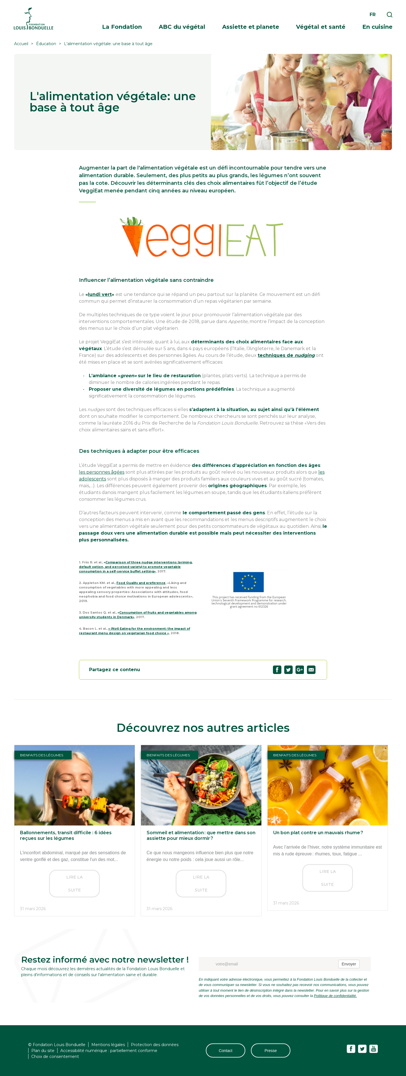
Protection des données (154, 1044)
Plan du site (42, 1050)
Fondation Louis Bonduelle (34, 18)
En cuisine (377, 26)
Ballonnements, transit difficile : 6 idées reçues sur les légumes (66, 835)
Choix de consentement (55, 1056)
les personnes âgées (101, 472)
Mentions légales (108, 1044)
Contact (225, 1050)
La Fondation (122, 26)
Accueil (21, 43)
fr (373, 14)
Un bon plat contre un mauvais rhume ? (318, 832)
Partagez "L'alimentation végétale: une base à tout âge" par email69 (311, 670)
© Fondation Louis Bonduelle (56, 1044)
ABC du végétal (182, 26)
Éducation (46, 43)
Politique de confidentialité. (335, 996)
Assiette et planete (250, 26)
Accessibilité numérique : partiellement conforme (108, 1050)
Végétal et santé (320, 26)
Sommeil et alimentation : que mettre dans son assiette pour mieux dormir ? (201, 835)
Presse (270, 1050)
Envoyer (349, 964)
